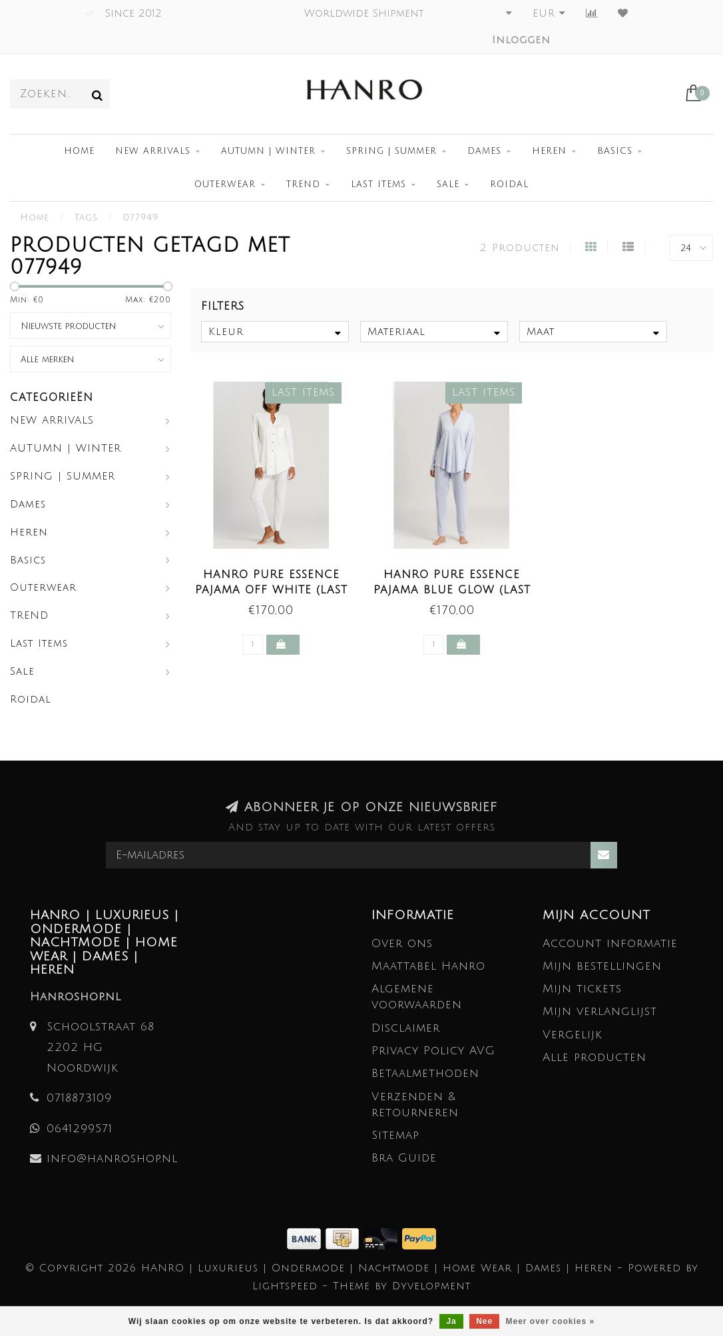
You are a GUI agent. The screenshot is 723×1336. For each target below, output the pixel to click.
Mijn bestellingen (602, 966)
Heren (549, 151)
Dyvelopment (431, 1286)
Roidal (509, 184)
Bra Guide (404, 1158)
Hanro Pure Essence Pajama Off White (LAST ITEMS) (271, 590)
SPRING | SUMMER (391, 151)
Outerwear (225, 184)
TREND (303, 184)
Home (79, 151)
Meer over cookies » (550, 1321)
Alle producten (594, 1057)
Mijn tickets (582, 988)
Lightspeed (285, 1286)
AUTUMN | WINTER (268, 151)
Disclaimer (405, 1028)
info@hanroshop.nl (112, 1158)
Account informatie (610, 943)
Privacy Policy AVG (433, 1050)
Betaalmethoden (425, 1073)
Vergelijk (572, 1034)
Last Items (378, 184)
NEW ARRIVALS (152, 151)
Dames (484, 151)
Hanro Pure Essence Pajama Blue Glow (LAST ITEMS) (452, 590)
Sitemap (395, 1135)
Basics (614, 151)
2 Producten (520, 247)
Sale (448, 184)
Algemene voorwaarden (416, 996)
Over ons (402, 943)
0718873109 (79, 1098)
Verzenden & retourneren (415, 1104)
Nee (484, 1321)
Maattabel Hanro (428, 966)
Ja (451, 1321)
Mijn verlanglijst (600, 1011)
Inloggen (521, 40)
